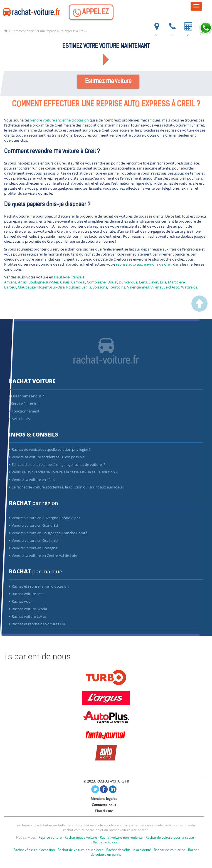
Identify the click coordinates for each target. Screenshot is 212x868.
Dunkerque (128, 282)
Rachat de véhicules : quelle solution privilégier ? (50, 449)
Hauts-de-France (68, 277)
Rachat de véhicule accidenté (128, 849)
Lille (163, 282)
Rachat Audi (20, 601)
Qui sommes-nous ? (26, 396)
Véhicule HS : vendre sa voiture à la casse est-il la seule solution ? (63, 471)
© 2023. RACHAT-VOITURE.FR (106, 781)
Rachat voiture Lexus (27, 616)
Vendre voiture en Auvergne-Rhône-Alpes (44, 517)
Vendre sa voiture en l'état (32, 479)
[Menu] (196, 6)
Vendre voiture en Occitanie (33, 540)
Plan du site (104, 811)
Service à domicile (24, 403)
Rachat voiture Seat (26, 593)
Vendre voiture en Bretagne (33, 547)
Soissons (100, 287)
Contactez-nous (104, 804)
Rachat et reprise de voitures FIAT (38, 623)
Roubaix (73, 287)
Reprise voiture (50, 837)
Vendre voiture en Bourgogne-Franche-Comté (48, 532)
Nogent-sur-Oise (51, 287)
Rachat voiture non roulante (121, 837)
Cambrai (78, 282)
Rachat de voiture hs (169, 849)
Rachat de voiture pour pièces (80, 849)
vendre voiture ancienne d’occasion (59, 120)
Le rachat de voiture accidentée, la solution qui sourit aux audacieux (66, 487)
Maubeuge (27, 287)
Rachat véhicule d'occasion (34, 849)
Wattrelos (189, 287)
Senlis (86, 287)
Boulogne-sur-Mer (43, 282)
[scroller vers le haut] (199, 310)
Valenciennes (138, 287)
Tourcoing (117, 287)
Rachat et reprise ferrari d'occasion (39, 586)
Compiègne (96, 282)
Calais (65, 282)
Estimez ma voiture (108, 81)
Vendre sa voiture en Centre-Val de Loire (43, 555)
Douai (112, 282)
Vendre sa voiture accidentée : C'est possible (47, 456)
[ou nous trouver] (156, 28)
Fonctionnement (24, 411)
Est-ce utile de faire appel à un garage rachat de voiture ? (57, 464)
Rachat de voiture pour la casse (170, 837)
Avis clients (19, 418)
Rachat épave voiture (81, 837)
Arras (22, 282)
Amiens (10, 282)
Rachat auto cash (106, 842)
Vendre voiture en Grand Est (33, 525)
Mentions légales (104, 798)
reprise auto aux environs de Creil (143, 264)
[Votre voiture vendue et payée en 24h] (187, 28)
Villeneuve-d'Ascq (165, 287)
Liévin (153, 282)
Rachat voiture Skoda (28, 608)
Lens (143, 282)
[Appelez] (91, 12)
